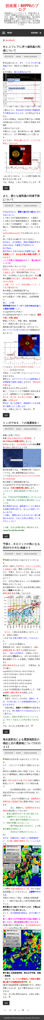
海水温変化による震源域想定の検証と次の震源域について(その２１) (22, 743)
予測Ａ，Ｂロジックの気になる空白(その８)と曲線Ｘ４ (21, 545)
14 (23, 1010)
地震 (6, 188)
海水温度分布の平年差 (19, 780)
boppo (18, 56)
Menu (9, 32)
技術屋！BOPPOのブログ (22, 7)
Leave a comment (30, 56)
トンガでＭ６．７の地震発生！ (21, 423)
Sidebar (34, 32)
